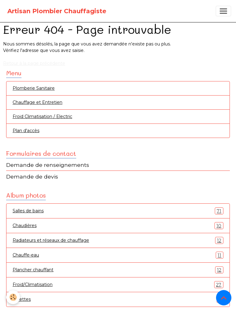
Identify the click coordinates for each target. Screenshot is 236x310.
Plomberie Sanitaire (34, 88)
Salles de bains (118, 210)
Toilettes (118, 299)
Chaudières (118, 225)
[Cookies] (13, 297)
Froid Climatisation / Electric (42, 116)
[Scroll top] (223, 297)
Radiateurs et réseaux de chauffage (118, 240)
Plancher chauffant (118, 269)
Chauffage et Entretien (37, 102)
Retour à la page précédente (34, 63)
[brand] (57, 11)
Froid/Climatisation (118, 284)
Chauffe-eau (118, 255)
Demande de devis (32, 176)
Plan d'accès (26, 130)
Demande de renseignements (47, 165)
